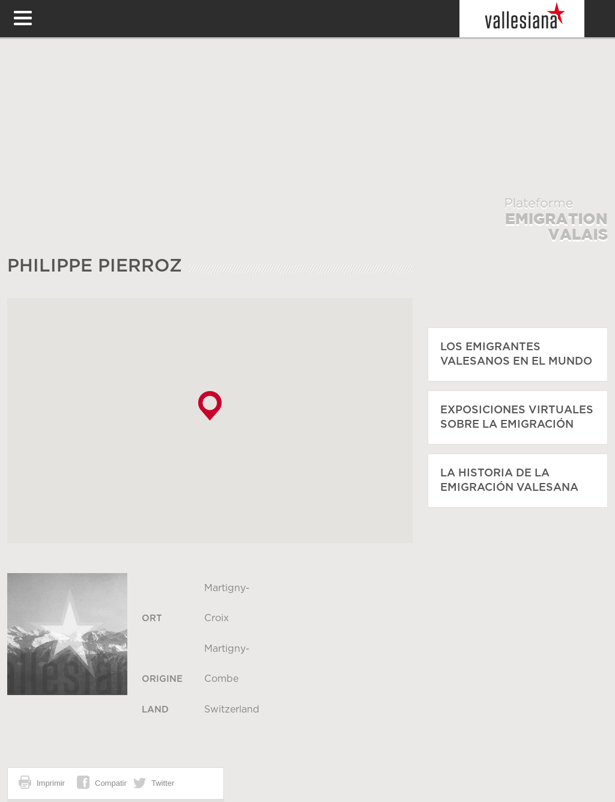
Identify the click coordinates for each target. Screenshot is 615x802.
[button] (210, 406)
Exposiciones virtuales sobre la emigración (516, 417)
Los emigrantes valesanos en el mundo (516, 354)
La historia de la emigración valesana (509, 480)
